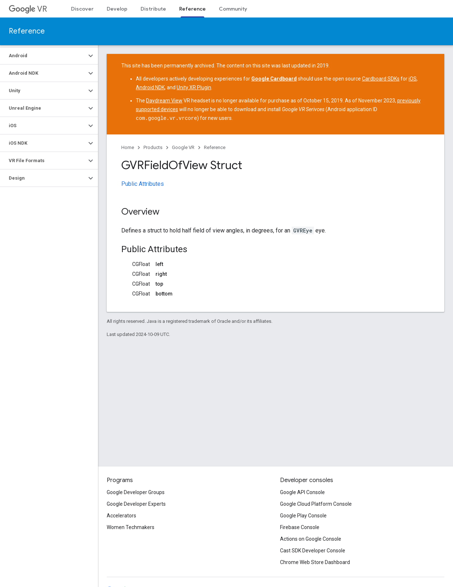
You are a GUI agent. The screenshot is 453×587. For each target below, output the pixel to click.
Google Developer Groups (136, 492)
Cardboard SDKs (380, 79)
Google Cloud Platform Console (316, 504)
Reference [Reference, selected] (192, 8)
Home (127, 147)
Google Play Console (303, 515)
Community (233, 8)
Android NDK (150, 87)
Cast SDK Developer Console (312, 550)
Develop (117, 8)
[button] (43, 55)
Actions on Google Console (310, 539)
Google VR (183, 147)
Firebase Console (299, 527)
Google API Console (302, 492)
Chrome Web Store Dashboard (315, 562)
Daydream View (164, 100)
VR (28, 9)
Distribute (153, 8)
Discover (82, 8)
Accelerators (121, 515)
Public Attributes (142, 183)
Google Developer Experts (136, 504)
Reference (27, 31)
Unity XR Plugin (194, 87)
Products (152, 147)
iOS (413, 79)
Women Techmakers (130, 527)
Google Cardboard (274, 79)
